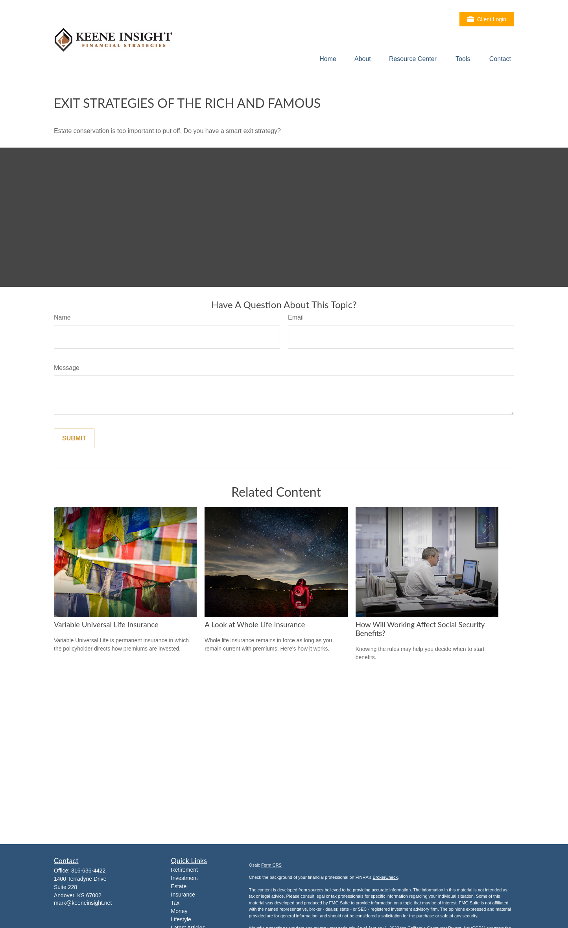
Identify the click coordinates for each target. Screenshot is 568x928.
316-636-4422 (88, 870)
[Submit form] (74, 438)
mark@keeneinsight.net (83, 903)
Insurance (183, 894)
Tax (175, 903)
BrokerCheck (385, 877)
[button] (327, 59)
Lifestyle (181, 919)
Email (296, 317)
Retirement (184, 870)
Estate (179, 886)
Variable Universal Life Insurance (106, 624)
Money (179, 911)
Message (66, 367)
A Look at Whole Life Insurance (255, 624)
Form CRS (271, 865)
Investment (184, 878)
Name (62, 317)
